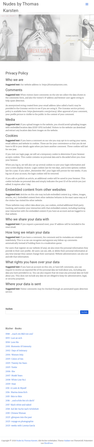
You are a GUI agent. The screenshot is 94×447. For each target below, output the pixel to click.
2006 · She (10, 371)
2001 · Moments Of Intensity (18, 346)
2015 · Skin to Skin (14, 396)
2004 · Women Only (14, 354)
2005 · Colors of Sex (14, 359)
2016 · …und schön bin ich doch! (20, 400)
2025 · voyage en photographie (19, 421)
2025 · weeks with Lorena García (20, 425)
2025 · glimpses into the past (19, 417)
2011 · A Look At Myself (16, 388)
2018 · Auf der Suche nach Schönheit (22, 409)
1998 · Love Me (12, 342)
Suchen (9, 309)
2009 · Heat (11, 384)
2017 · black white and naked (18, 404)
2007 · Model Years (14, 375)
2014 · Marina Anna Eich (16, 392)
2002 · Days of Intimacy (16, 350)
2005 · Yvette (11, 367)
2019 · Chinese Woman (16, 413)
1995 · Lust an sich (14, 338)
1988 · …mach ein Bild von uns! (19, 334)
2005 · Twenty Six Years (16, 363)
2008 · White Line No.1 (16, 379)
